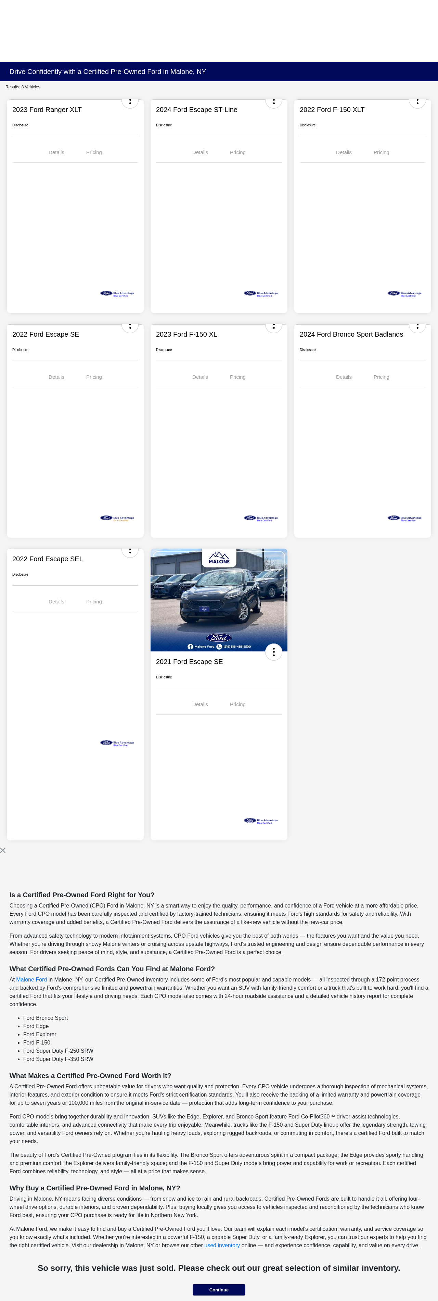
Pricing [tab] (94, 152)
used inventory (222, 1245)
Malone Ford (31, 980)
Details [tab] (56, 152)
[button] (273, 652)
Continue (219, 1289)
